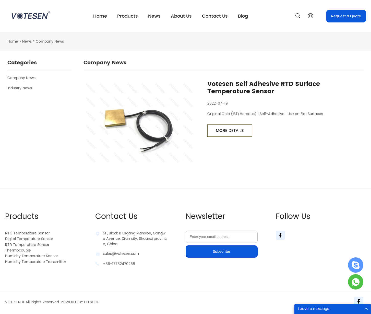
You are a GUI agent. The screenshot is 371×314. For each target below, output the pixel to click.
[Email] (222, 237)
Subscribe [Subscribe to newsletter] (221, 252)
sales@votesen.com (121, 253)
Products (127, 16)
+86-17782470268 (119, 264)
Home (100, 16)
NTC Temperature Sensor (27, 233)
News (154, 16)
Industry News (19, 88)
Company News (21, 78)
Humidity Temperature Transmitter (35, 262)
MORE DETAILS (230, 130)
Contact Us (215, 16)
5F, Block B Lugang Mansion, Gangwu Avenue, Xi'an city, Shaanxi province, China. (135, 239)
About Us (181, 16)
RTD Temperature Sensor (27, 245)
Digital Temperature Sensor (29, 239)
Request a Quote (346, 16)
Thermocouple (18, 250)
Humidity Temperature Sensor (31, 256)
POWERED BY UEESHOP (80, 302)
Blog (243, 16)
